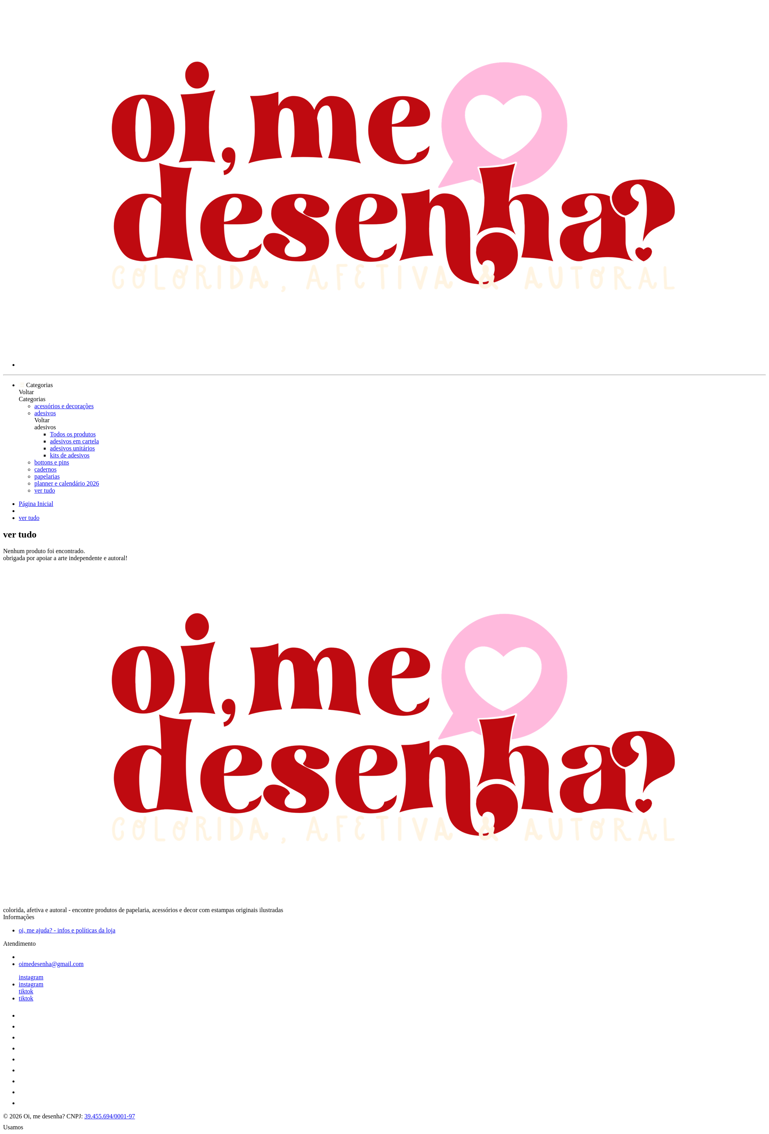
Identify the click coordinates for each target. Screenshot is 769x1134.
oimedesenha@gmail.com (51, 964)
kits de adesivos (69, 455)
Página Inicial (36, 503)
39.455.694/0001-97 (109, 1116)
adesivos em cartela (74, 441)
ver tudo (44, 490)
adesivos (45, 413)
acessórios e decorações (64, 406)
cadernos (45, 469)
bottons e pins (51, 462)
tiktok (26, 991)
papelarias (47, 476)
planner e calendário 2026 (66, 483)
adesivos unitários (72, 448)
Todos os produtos (73, 434)
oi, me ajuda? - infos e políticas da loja (67, 930)
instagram (31, 977)
